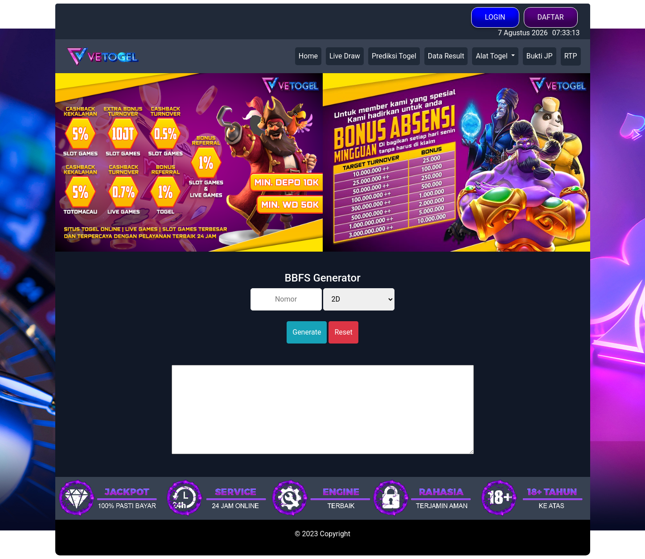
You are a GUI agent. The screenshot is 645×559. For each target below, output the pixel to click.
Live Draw (344, 56)
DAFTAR (551, 17)
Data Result (446, 56)
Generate (306, 332)
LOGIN (495, 17)
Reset (343, 332)
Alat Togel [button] (492, 56)
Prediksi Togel (394, 56)
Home (308, 56)
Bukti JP (539, 56)
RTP (570, 56)
